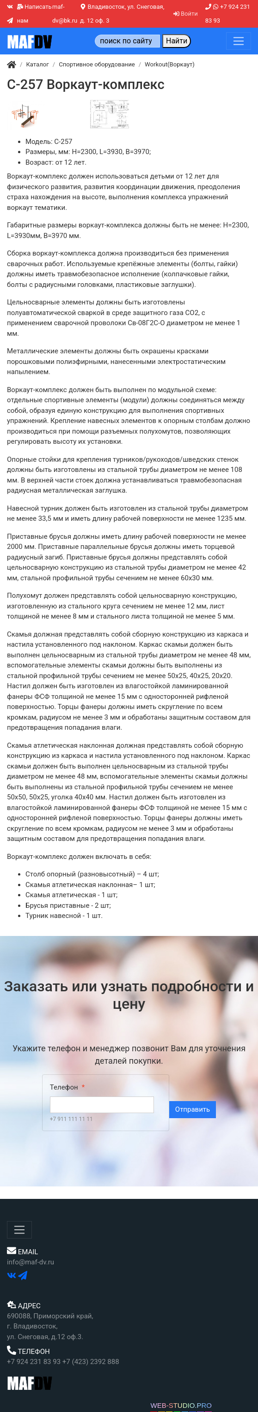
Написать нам (34, 13)
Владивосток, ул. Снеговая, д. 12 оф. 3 (122, 13)
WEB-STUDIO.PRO (181, 1405)
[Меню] (238, 41)
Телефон (64, 1087)
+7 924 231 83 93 (227, 13)
